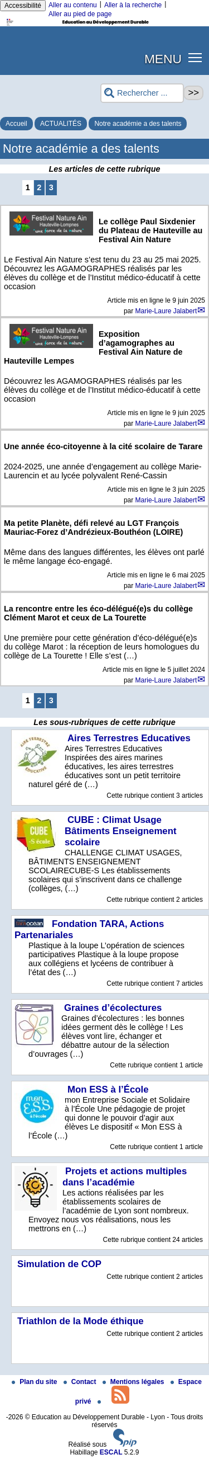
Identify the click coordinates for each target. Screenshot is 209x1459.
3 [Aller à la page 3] (51, 187)
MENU (163, 58)
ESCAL (111, 1452)
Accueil (16, 124)
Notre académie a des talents (137, 124)
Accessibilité (22, 6)
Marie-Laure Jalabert (166, 311)
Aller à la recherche (133, 5)
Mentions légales (134, 1382)
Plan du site (35, 1382)
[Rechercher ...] (142, 93)
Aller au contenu (72, 5)
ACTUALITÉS (60, 124)
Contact (81, 1382)
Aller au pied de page (79, 14)
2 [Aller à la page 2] (39, 187)
